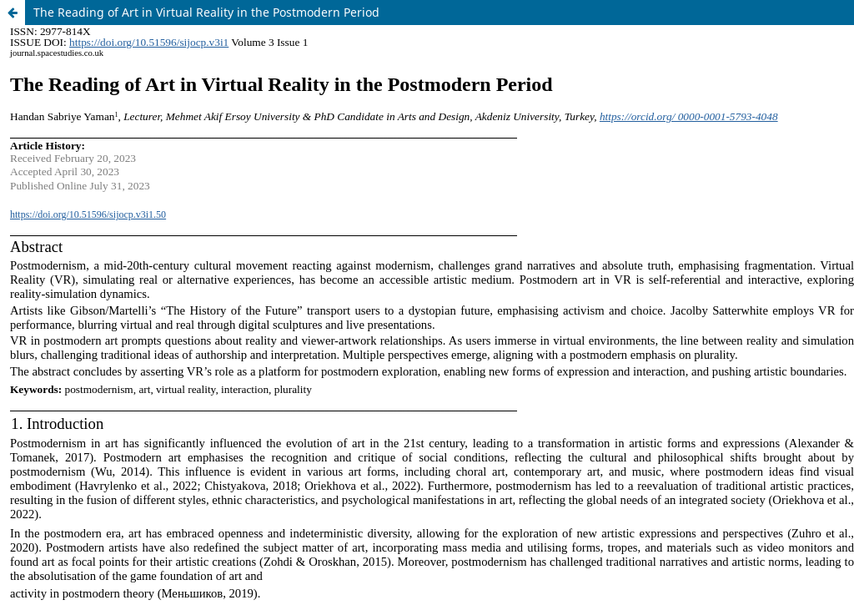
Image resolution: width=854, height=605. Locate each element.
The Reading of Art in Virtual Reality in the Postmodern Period (206, 12)
